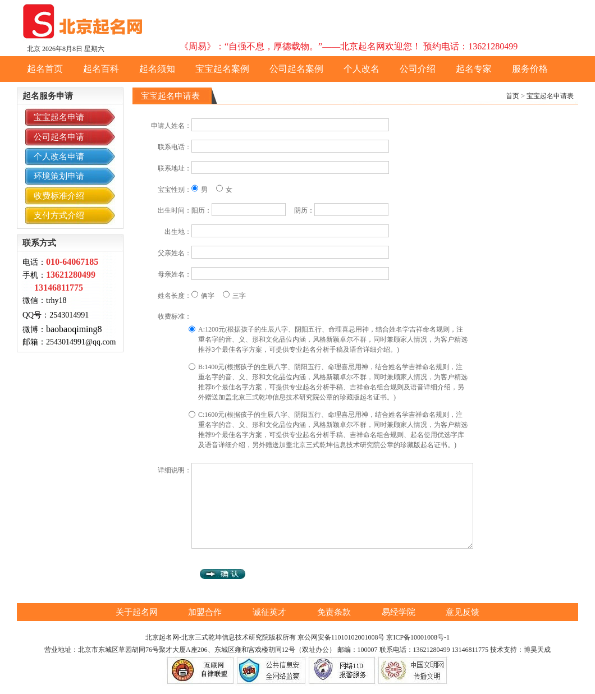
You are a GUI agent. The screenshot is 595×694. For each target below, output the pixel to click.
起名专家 (474, 68)
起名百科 (101, 68)
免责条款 (335, 612)
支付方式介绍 (59, 215)
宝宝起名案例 (222, 68)
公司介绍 (418, 68)
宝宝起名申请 (59, 117)
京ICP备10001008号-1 (418, 637)
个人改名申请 (59, 156)
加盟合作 (206, 612)
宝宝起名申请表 (550, 96)
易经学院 (400, 612)
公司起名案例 (296, 68)
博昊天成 (537, 650)
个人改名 (361, 68)
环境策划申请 (59, 176)
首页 (512, 96)
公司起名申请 (59, 136)
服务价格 (530, 68)
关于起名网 (138, 612)
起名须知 (157, 68)
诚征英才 (271, 612)
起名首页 (45, 68)
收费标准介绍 (59, 195)
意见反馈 (462, 612)
